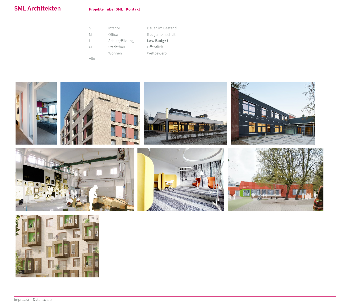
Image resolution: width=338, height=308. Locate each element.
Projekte (96, 9)
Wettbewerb (157, 53)
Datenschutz (42, 299)
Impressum (22, 299)
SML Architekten (37, 8)
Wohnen (115, 53)
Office (113, 34)
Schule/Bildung (121, 40)
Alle (92, 58)
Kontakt (133, 9)
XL (91, 46)
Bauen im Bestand (162, 28)
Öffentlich (155, 46)
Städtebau (116, 46)
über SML (115, 9)
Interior (114, 28)
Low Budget (157, 40)
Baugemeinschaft (161, 34)
